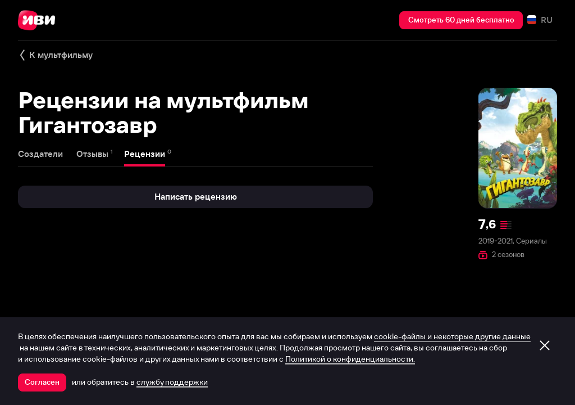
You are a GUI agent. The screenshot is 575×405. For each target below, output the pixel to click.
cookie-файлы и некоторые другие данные (452, 336)
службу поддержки (172, 381)
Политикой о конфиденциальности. (350, 358)
